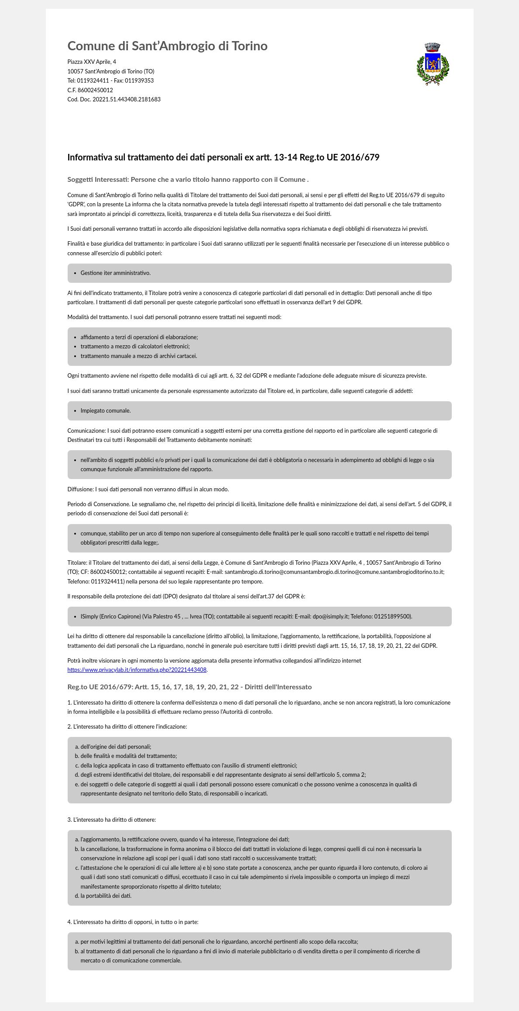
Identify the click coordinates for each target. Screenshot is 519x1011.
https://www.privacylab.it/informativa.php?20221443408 (137, 670)
